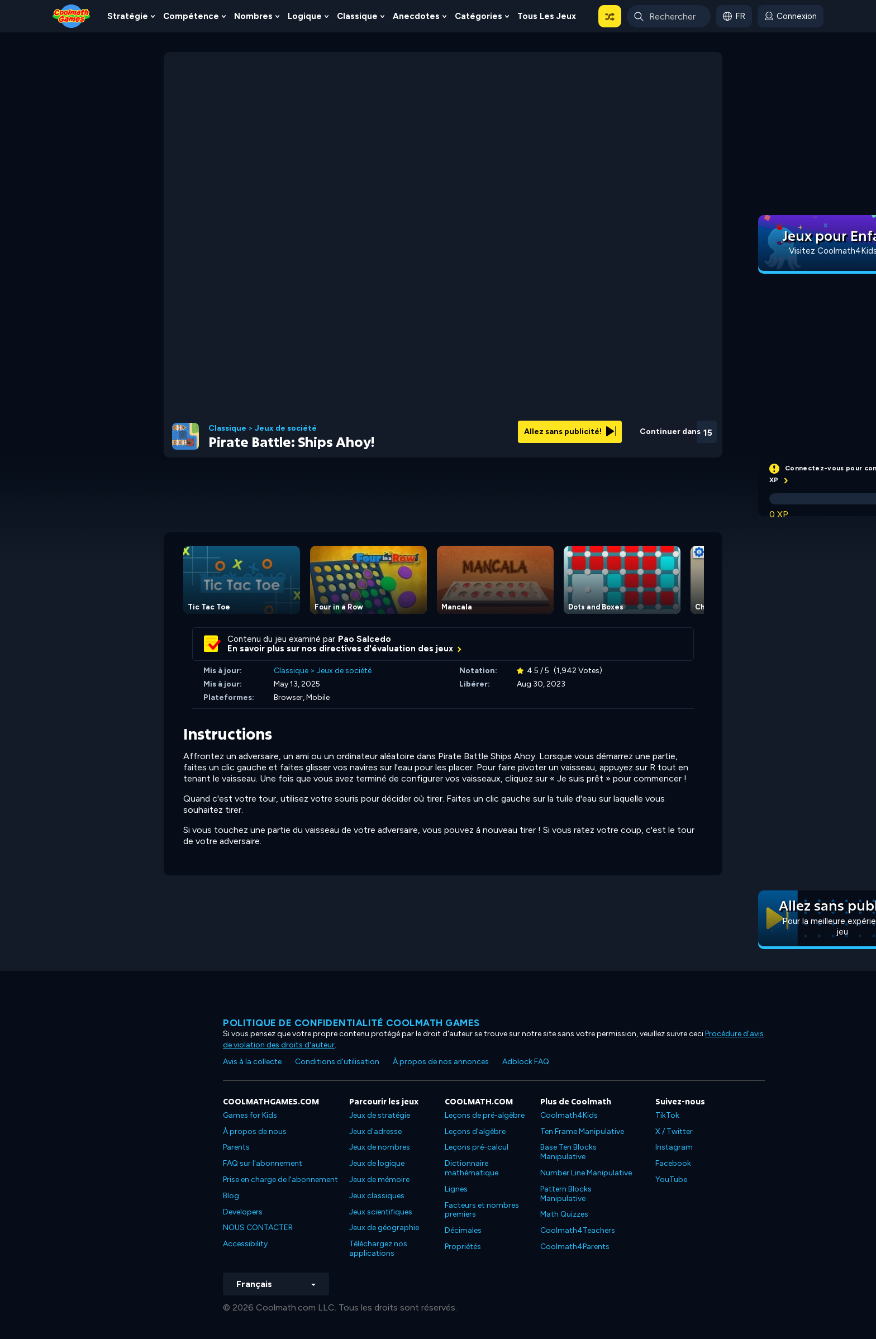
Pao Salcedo (364, 639)
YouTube (671, 1179)
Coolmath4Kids (569, 1115)
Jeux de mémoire (379, 1179)
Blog (231, 1195)
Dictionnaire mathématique (471, 1168)
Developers (243, 1212)
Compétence (191, 16)
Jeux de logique (376, 1163)
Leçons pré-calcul (476, 1147)
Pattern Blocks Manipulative (566, 1193)
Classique (357, 16)
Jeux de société (286, 428)
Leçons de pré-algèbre (485, 1115)
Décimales (463, 1230)
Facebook (673, 1163)
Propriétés (463, 1246)
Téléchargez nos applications (378, 1248)
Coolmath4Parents (575, 1246)
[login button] (790, 16)
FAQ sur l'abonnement (262, 1163)
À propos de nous (255, 1131)
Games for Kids (250, 1115)
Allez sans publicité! (570, 431)
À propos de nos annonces (441, 1061)
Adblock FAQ (525, 1061)
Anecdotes (416, 16)
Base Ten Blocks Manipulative (568, 1151)
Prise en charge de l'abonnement (280, 1179)
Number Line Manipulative (586, 1173)
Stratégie (127, 16)
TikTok (667, 1115)
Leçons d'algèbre (475, 1131)
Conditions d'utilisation (337, 1061)
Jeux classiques (376, 1195)
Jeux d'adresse (375, 1131)
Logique (305, 16)
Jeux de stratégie (379, 1115)
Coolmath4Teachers (577, 1230)
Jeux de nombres (379, 1147)
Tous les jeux (546, 16)
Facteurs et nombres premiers (482, 1209)
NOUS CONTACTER (258, 1227)
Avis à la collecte (252, 1061)
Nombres (253, 16)
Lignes (456, 1189)
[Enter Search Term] (669, 16)
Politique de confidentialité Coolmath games (351, 1022)
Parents (236, 1147)
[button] (609, 16)
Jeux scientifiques (380, 1212)
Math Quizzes (564, 1214)
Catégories (478, 16)
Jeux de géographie (384, 1227)
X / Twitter (674, 1131)
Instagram (674, 1147)
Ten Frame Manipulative (582, 1131)
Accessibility (245, 1244)
